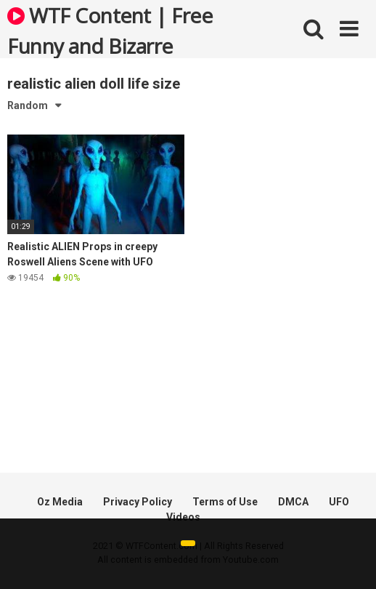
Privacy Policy (137, 502)
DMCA (293, 502)
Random (27, 105)
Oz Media (60, 502)
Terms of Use (225, 502)
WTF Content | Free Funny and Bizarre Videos (109, 29)
